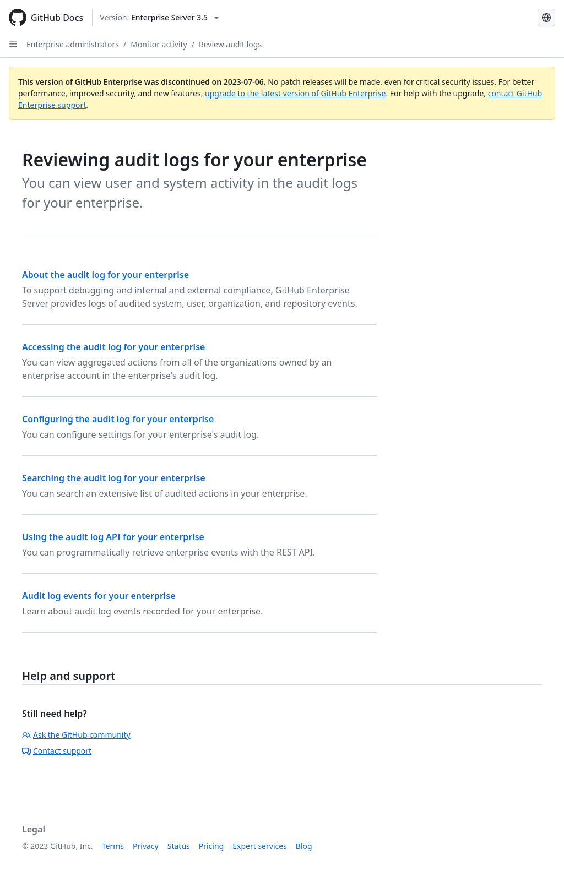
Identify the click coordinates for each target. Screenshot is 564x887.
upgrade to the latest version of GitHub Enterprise (295, 93)
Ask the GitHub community (76, 735)
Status (178, 846)
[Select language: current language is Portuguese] (546, 17)
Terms (113, 846)
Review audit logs (230, 44)
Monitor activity (159, 44)
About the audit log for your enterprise (105, 275)
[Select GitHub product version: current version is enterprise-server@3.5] (159, 17)
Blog (304, 846)
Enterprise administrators (72, 44)
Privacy (146, 846)
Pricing (211, 846)
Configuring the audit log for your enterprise (118, 419)
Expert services (259, 846)
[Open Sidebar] (13, 44)
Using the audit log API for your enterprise (113, 537)
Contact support (56, 750)
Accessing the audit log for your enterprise (113, 347)
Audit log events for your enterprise (99, 596)
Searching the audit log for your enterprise (113, 478)
